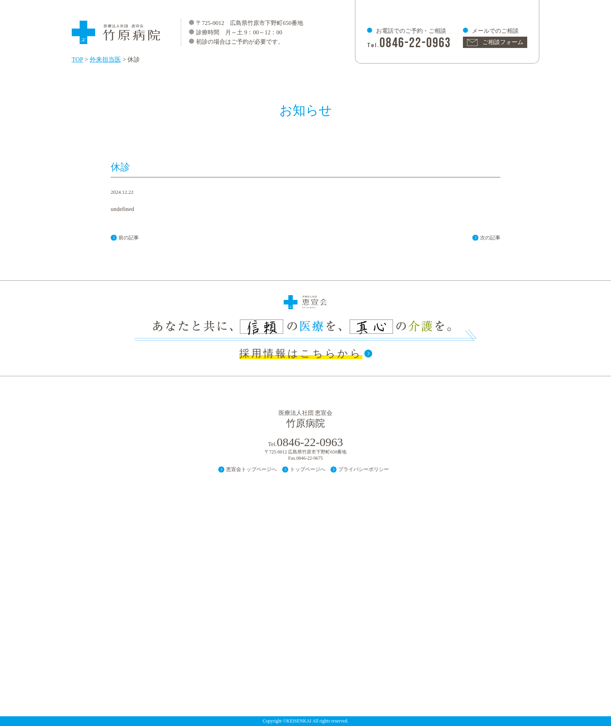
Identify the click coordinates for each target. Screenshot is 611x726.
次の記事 (490, 238)
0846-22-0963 (415, 43)
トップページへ (307, 469)
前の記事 (128, 238)
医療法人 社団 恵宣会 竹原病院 (116, 29)
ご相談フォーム (502, 42)
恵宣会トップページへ (251, 469)
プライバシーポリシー (363, 469)
